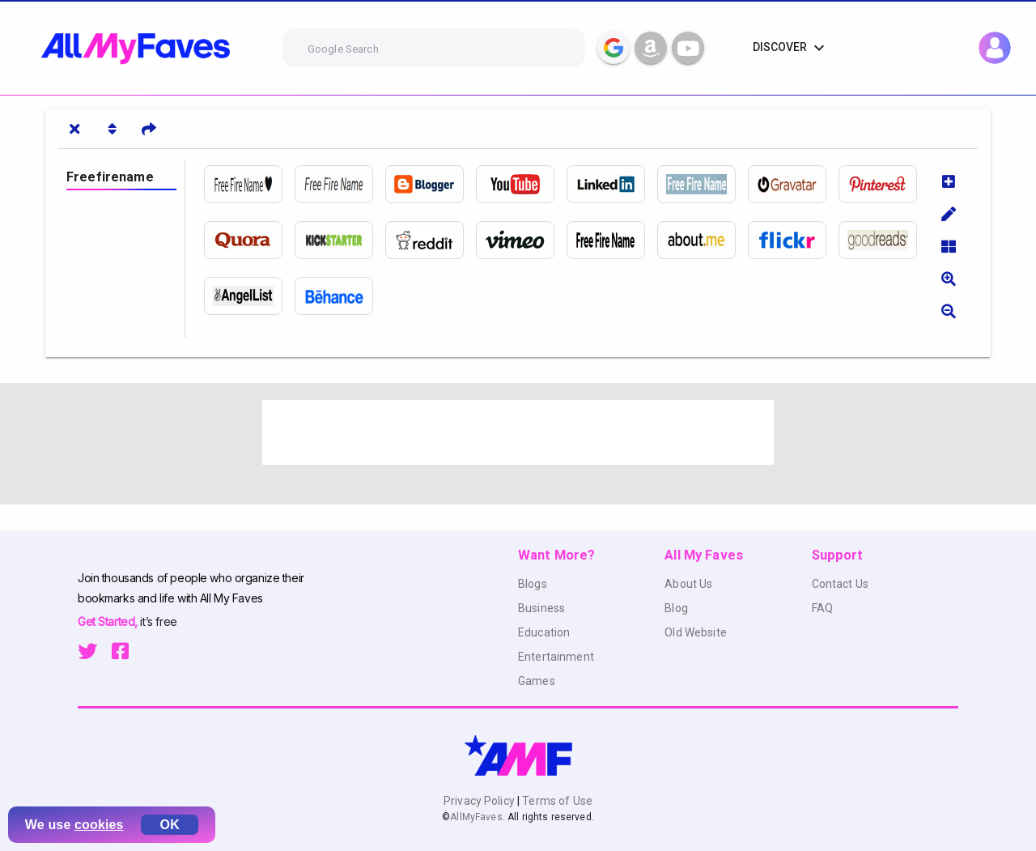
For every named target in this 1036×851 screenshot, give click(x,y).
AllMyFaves (476, 817)
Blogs (532, 583)
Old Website (695, 632)
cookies (99, 825)
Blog (676, 608)
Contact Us (840, 583)
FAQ (822, 608)
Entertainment (556, 656)
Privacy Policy (480, 800)
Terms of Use (556, 800)
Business (541, 608)
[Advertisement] (518, 432)
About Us (688, 583)
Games (536, 680)
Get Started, (109, 621)
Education (544, 632)
